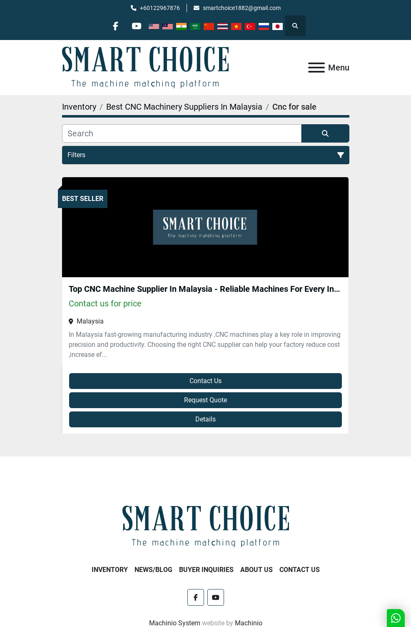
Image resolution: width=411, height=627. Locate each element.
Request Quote (205, 400)
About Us (256, 570)
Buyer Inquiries (206, 570)
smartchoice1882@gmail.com (242, 8)
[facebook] (115, 25)
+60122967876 (160, 8)
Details (205, 419)
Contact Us (205, 381)
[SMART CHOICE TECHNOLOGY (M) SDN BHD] (205, 526)
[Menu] (316, 68)
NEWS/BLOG (153, 570)
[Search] (181, 133)
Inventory (110, 570)
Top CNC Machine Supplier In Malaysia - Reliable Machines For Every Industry (213, 289)
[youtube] (136, 25)
